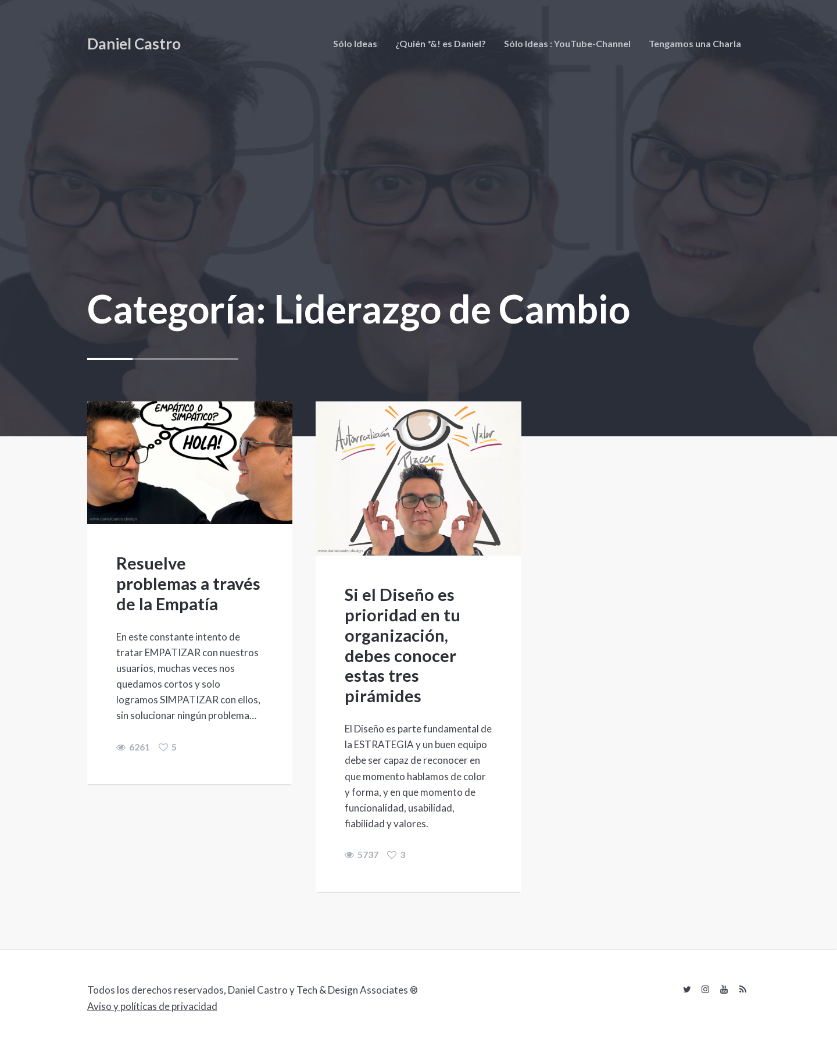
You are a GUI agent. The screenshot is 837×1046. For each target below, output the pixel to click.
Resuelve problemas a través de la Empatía (188, 583)
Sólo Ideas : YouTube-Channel (567, 43)
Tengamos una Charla (695, 43)
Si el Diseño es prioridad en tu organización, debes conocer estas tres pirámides (402, 645)
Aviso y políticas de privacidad (152, 1006)
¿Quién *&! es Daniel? (440, 43)
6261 (133, 746)
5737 (361, 854)
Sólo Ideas (355, 43)
